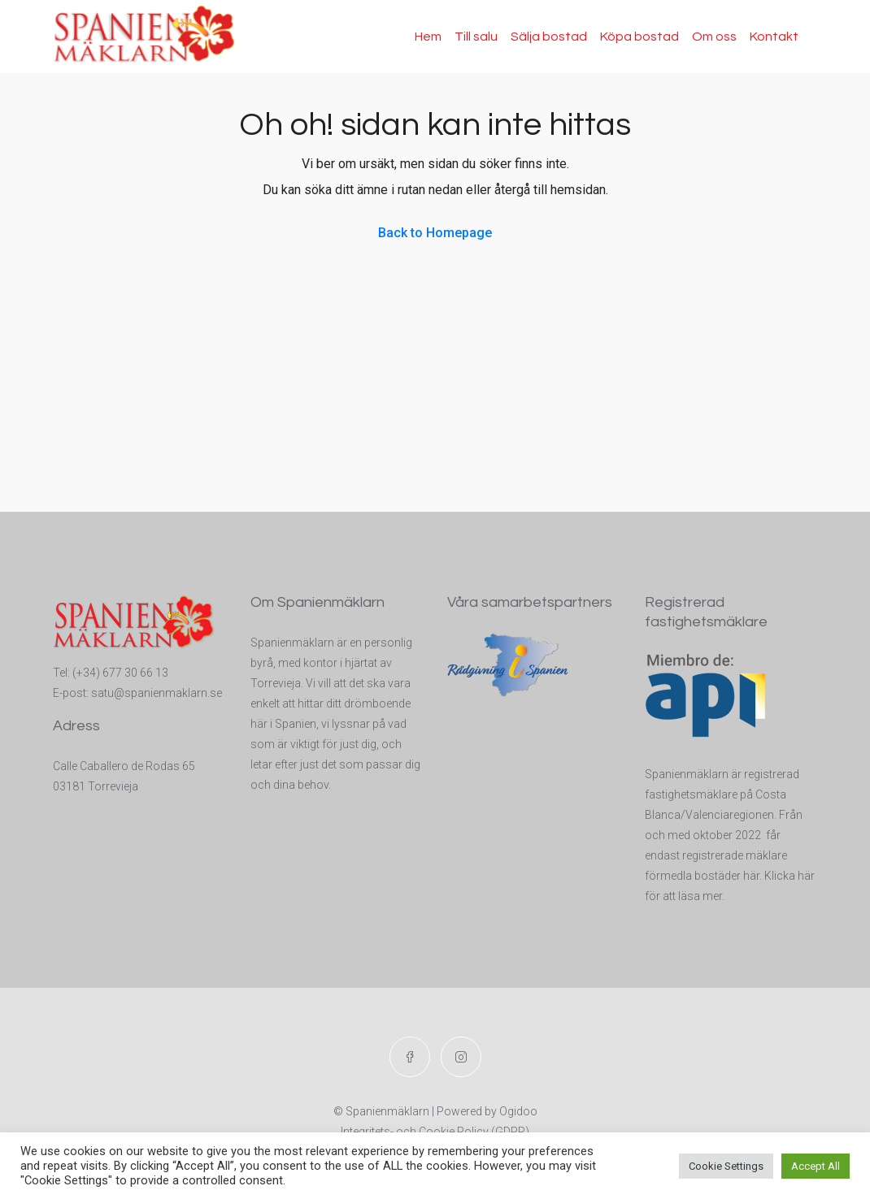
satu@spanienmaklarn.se (156, 692)
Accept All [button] (815, 1166)
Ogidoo (518, 1111)
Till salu (476, 36)
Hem (428, 36)
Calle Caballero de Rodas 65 (124, 766)
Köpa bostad (639, 36)
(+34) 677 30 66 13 (120, 672)
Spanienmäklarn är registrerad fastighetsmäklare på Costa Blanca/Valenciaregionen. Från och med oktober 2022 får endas (724, 815)
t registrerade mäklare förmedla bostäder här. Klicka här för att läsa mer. (730, 875)
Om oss (714, 36)
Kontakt (774, 36)
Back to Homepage (435, 232)
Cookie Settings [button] (726, 1166)
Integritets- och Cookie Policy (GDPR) (435, 1131)
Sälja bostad (549, 36)
